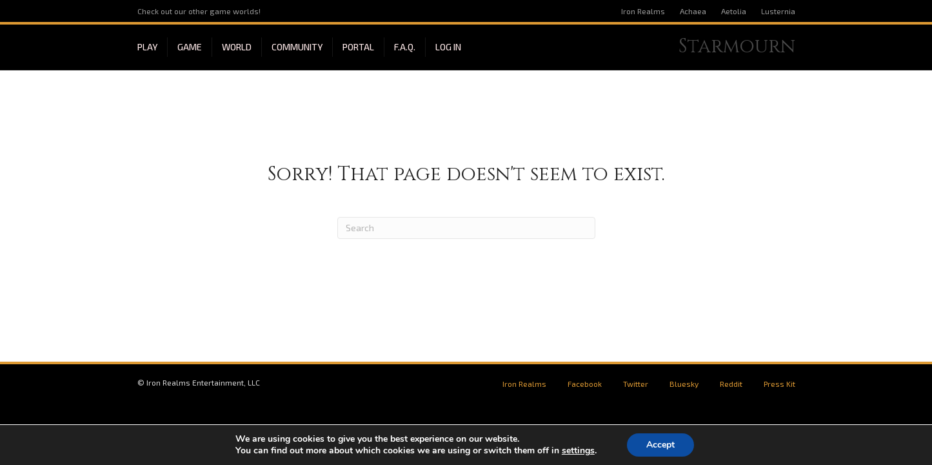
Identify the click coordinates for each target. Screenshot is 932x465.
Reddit (731, 383)
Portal (358, 46)
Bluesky (684, 383)
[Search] (466, 228)
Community (297, 46)
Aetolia (733, 11)
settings (578, 451)
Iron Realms (643, 11)
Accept (660, 445)
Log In (448, 46)
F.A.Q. (404, 46)
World (237, 46)
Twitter (635, 383)
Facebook (585, 383)
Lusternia (778, 11)
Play (147, 46)
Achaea (693, 11)
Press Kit (779, 383)
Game (189, 46)
